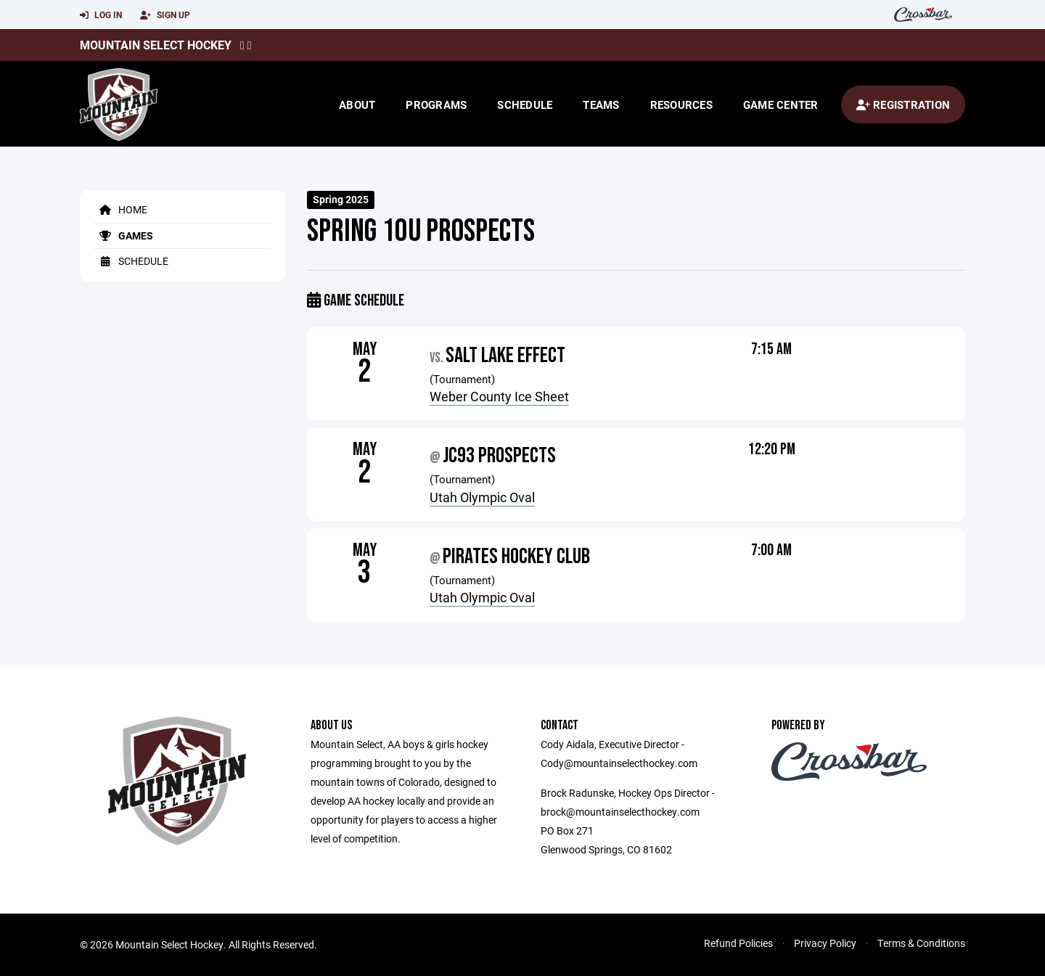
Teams (601, 104)
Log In (101, 15)
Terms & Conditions (921, 943)
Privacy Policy (825, 943)
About (357, 104)
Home (120, 209)
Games (123, 235)
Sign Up (165, 15)
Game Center (781, 104)
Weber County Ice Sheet (499, 396)
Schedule (524, 104)
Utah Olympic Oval (482, 497)
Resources (681, 104)
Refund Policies (738, 943)
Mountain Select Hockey (155, 44)
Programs (436, 104)
